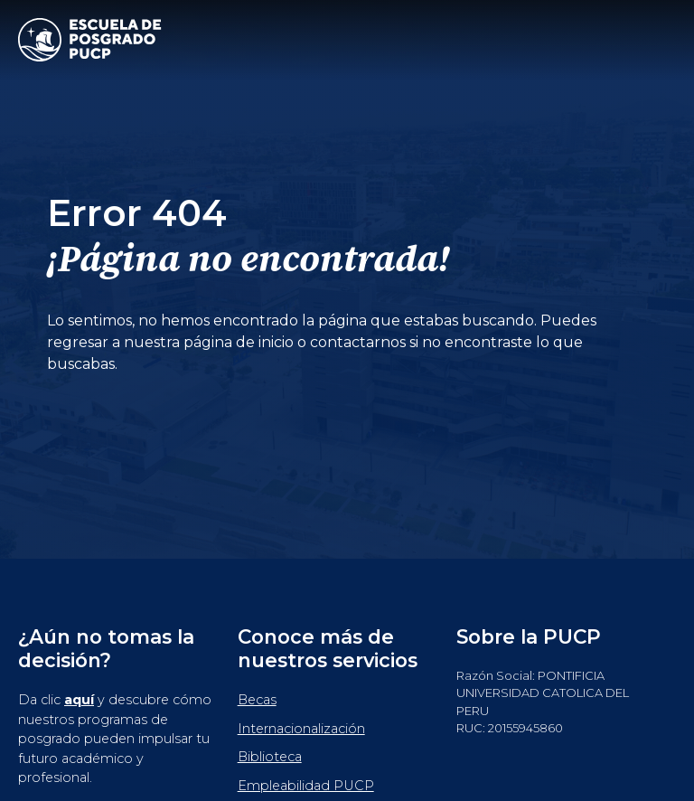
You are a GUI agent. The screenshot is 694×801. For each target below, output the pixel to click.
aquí (79, 700)
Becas (257, 700)
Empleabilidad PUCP (306, 785)
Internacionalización (301, 729)
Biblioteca (270, 757)
